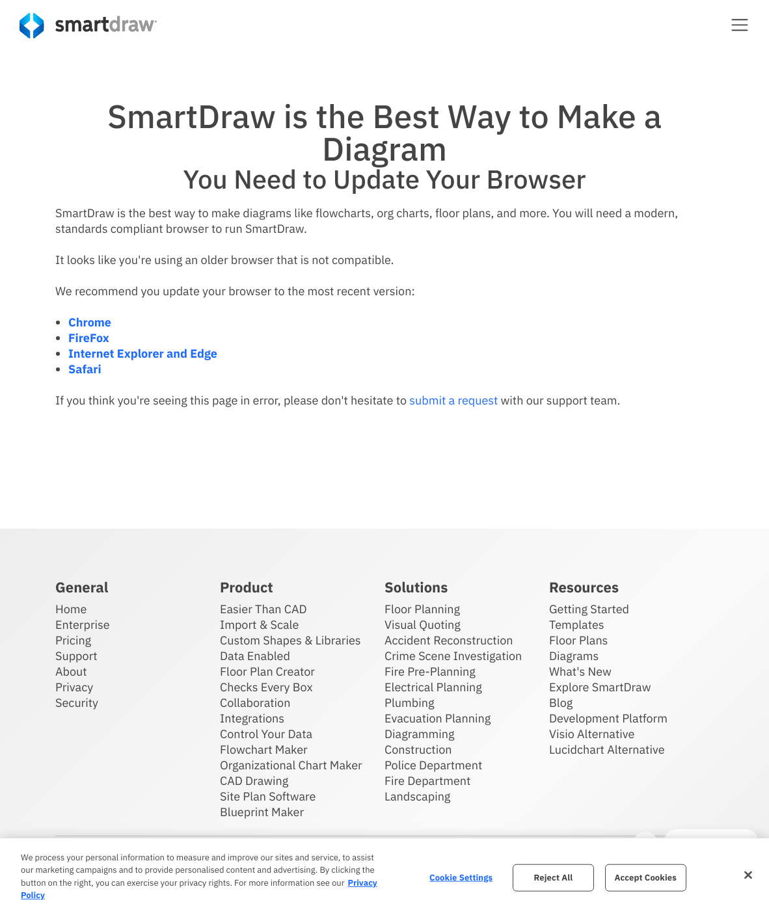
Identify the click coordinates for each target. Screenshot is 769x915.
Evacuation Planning (437, 717)
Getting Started (589, 608)
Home (71, 608)
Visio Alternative (591, 733)
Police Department (433, 764)
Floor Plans (578, 639)
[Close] (748, 874)
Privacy (74, 686)
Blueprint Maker (262, 811)
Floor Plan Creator (267, 670)
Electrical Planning (433, 686)
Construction (418, 748)
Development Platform (608, 717)
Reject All (553, 877)
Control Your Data (266, 733)
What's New (580, 670)
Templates (576, 624)
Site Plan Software (268, 795)
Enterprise (82, 624)
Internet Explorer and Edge (142, 353)
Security (76, 702)
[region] (384, 876)
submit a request (453, 400)
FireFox (88, 337)
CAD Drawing (254, 780)
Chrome (89, 322)
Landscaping (417, 795)
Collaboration (255, 702)
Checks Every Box (266, 686)
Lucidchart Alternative (607, 748)
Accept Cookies (646, 877)
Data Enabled (255, 655)
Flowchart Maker (264, 748)
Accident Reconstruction (448, 639)
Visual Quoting (422, 624)
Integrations (252, 717)
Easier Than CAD (263, 608)
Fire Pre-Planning (430, 670)
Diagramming (419, 733)
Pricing (73, 639)
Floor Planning (422, 608)
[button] (739, 24)
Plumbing (409, 702)
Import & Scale (259, 624)
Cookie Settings (460, 877)
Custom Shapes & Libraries (290, 639)
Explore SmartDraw (600, 686)
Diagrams (574, 655)
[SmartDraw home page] (88, 25)
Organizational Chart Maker (291, 764)
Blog (561, 702)
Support (76, 655)
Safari (84, 369)
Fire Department (427, 780)
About (71, 670)
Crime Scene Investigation (453, 655)
